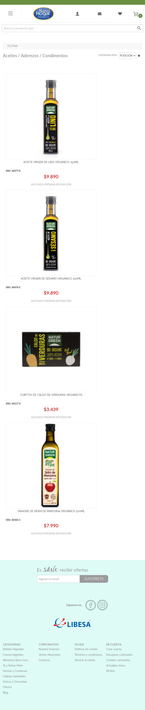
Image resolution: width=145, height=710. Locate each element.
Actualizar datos (115, 665)
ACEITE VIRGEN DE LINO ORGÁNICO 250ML (51, 162)
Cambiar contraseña (118, 660)
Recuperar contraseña (119, 654)
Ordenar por (108, 55)
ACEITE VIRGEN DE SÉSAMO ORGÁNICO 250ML (51, 278)
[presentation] (66, 590)
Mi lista (110, 670)
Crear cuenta (113, 649)
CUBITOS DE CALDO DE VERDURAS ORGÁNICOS (51, 394)
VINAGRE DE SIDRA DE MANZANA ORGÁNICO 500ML (51, 511)
